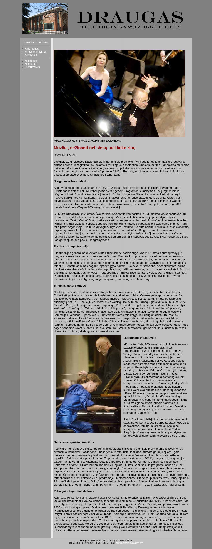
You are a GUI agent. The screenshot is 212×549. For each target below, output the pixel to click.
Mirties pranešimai (35, 51)
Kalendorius (32, 48)
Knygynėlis (31, 54)
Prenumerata (32, 66)
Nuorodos (30, 63)
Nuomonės (31, 60)
